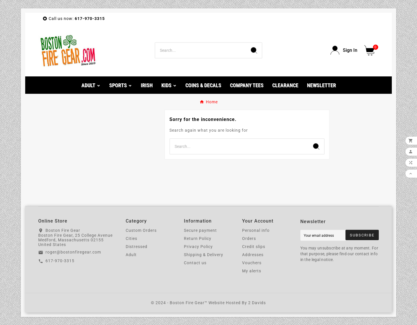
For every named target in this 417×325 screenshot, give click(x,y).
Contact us (195, 262)
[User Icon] (343, 50)
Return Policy (197, 238)
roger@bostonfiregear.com (73, 252)
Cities (131, 238)
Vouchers (251, 262)
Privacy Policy (198, 246)
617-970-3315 (59, 260)
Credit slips (253, 246)
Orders (249, 238)
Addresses (253, 254)
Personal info (256, 230)
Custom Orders (141, 230)
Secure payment (200, 230)
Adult (131, 254)
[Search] (200, 50)
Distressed (136, 246)
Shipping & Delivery (203, 254)
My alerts (251, 271)
